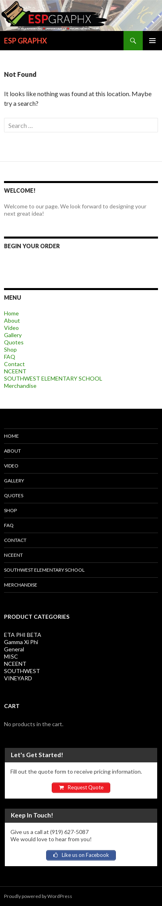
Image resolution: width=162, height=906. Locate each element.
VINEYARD (18, 678)
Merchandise (20, 385)
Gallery (13, 335)
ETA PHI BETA (22, 634)
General (14, 649)
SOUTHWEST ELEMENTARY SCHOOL (53, 378)
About (12, 320)
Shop (10, 349)
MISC (11, 656)
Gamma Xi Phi (21, 641)
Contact (14, 363)
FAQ (9, 356)
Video (11, 327)
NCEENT (15, 371)
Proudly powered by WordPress (38, 896)
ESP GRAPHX (25, 40)
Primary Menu (152, 40)
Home (11, 313)
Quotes (14, 342)
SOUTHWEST (22, 670)
